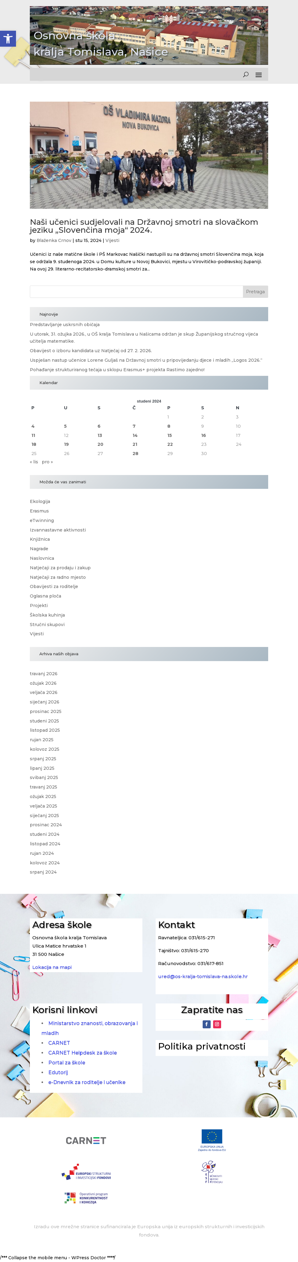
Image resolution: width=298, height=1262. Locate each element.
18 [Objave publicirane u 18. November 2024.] (33, 444)
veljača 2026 (44, 692)
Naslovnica (42, 558)
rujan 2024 (42, 853)
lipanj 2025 (42, 768)
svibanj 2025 (44, 777)
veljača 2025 (43, 806)
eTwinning (42, 520)
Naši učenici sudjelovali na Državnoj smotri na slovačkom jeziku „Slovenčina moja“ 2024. (144, 226)
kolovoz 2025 (44, 749)
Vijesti (112, 240)
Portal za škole (66, 1062)
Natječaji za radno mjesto (58, 577)
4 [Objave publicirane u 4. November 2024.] (33, 426)
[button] (8, 39)
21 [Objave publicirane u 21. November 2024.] (135, 444)
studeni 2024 (44, 834)
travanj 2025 (43, 787)
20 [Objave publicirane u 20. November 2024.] (100, 444)
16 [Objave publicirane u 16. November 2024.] (203, 435)
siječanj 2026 (44, 702)
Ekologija (40, 501)
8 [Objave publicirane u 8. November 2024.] (168, 426)
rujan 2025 (42, 739)
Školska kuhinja (47, 615)
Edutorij (58, 1072)
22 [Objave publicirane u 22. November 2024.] (170, 444)
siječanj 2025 (44, 815)
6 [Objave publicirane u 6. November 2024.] (99, 426)
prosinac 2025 (46, 711)
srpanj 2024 (43, 872)
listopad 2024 (45, 844)
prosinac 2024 (46, 825)
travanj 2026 (44, 673)
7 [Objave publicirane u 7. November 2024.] (134, 426)
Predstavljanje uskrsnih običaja (65, 324)
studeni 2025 (44, 721)
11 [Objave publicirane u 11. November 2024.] (33, 435)
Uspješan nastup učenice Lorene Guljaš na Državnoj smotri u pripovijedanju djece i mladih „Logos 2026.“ (146, 360)
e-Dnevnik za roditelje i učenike (86, 1082)
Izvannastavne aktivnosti (58, 530)
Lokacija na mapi (52, 967)
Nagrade (39, 548)
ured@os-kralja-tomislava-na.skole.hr (203, 976)
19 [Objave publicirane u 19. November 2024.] (66, 444)
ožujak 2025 (43, 796)
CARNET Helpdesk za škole (82, 1053)
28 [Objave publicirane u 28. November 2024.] (135, 453)
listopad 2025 (45, 730)
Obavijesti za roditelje (54, 586)
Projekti (39, 605)
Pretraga (255, 291)
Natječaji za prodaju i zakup (60, 568)
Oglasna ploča (45, 596)
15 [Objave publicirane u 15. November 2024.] (169, 435)
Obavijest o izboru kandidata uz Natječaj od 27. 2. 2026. (91, 350)
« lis (34, 462)
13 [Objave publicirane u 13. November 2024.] (99, 435)
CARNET (59, 1043)
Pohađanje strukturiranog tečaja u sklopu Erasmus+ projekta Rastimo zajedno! (117, 369)
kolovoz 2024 (45, 863)
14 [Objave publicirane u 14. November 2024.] (135, 435)
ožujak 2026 (43, 683)
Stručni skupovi (47, 624)
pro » (47, 462)
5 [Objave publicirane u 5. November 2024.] (65, 426)
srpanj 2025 (43, 758)
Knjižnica (40, 539)
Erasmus (39, 511)
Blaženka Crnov (54, 240)
